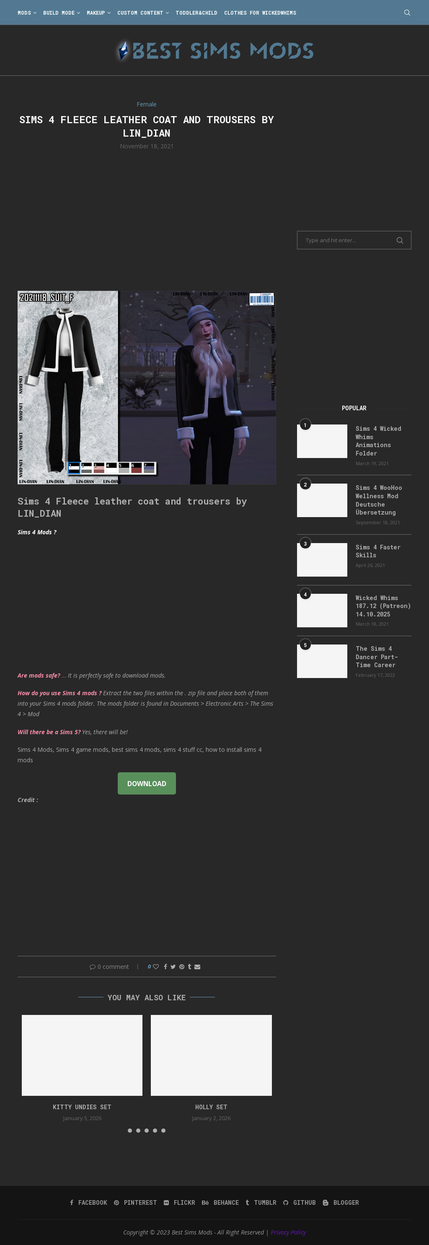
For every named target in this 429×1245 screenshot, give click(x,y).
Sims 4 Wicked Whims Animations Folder (378, 440)
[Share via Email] (197, 967)
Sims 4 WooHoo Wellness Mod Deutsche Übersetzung (379, 500)
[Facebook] (88, 1202)
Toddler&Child (196, 12)
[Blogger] (341, 1202)
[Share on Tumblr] (189, 967)
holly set (211, 1107)
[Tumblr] (261, 1202)
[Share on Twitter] (173, 967)
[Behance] (220, 1202)
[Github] (299, 1202)
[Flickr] (179, 1202)
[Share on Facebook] (165, 967)
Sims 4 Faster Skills (378, 551)
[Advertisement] (147, 219)
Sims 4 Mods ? (37, 532)
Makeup (96, 12)
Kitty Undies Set (82, 1107)
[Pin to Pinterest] (181, 967)
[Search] (407, 12)
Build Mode (59, 12)
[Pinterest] (135, 1202)
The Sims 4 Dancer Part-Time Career (377, 657)
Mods (24, 12)
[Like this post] (156, 967)
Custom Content (140, 12)
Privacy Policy (288, 1232)
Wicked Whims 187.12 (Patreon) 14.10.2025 (383, 606)
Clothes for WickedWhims (260, 12)
